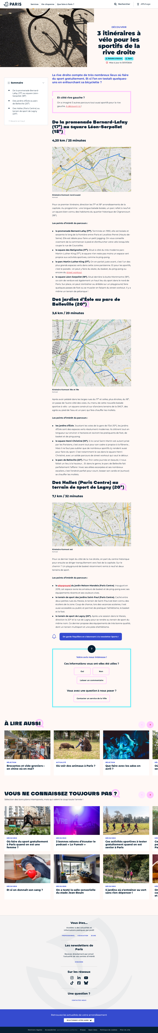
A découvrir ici (73, 106)
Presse (83, 1030)
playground (64, 585)
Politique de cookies (108, 1030)
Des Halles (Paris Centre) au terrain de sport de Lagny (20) (26, 111)
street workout (74, 272)
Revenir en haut (17, 121)
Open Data (92, 1030)
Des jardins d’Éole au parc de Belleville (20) (25, 102)
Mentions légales (35, 1030)
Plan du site (125, 1030)
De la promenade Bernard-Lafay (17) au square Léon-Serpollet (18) (26, 93)
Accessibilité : (61, 1030)
